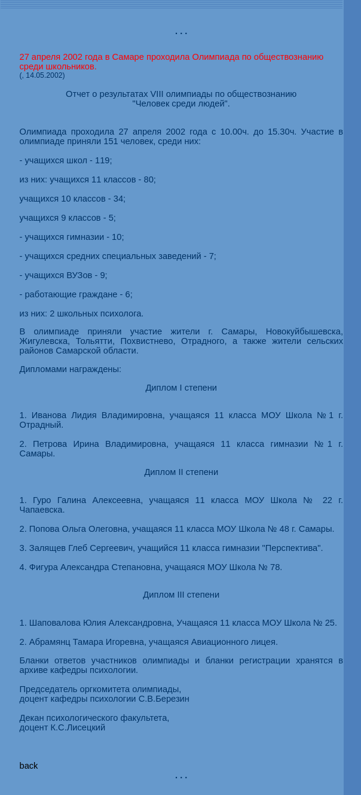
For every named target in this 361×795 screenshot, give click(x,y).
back (28, 765)
